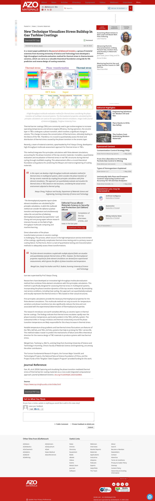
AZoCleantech (27, 449)
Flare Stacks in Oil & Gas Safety (122, 124)
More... (129, 2)
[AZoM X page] (48, 10)
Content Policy (116, 468)
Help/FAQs (94, 468)
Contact (113, 455)
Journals (72, 468)
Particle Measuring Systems (110, 153)
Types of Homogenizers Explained (110, 168)
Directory (72, 2)
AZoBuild (26, 455)
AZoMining (26, 457)
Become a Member (117, 449)
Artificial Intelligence (113, 195)
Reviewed (89, 40)
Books (71, 455)
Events (71, 463)
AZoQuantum (49, 447)
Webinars (93, 444)
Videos (71, 460)
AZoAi (47, 449)
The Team (93, 471)
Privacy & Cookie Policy (119, 463)
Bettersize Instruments (108, 164)
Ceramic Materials (43, 26)
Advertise (114, 457)
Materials (93, 452)
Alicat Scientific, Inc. (107, 183)
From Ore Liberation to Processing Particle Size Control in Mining (113, 160)
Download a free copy (76, 227)
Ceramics (53, 121)
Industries (93, 457)
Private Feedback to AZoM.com (83, 424)
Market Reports (95, 449)
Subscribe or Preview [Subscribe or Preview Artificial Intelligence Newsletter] (112, 197)
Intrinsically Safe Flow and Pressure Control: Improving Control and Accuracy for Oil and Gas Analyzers (114, 178)
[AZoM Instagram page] (50, 10)
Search (113, 447)
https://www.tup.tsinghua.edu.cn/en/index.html (42, 384)
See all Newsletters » (104, 225)
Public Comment (62, 424)
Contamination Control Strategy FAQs (111, 150)
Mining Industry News (114, 215)
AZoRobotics (27, 447)
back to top (124, 478)
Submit (90, 427)
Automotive (110, 205)
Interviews (93, 447)
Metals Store (73, 465)
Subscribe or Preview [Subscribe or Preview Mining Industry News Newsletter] (112, 217)
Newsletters (115, 452)
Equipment (73, 452)
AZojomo (93, 460)
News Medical (50, 452)
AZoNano (26, 444)
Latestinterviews (102, 27)
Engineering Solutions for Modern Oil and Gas (122, 112)
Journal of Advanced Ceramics (64, 51)
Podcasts (93, 463)
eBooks (71, 457)
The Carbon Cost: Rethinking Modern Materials (120, 136)
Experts (92, 465)
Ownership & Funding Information (118, 472)
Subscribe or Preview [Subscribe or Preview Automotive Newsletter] (112, 207)
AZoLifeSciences (50, 455)
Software (72, 471)
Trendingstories (126, 27)
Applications (94, 455)
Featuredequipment (114, 27)
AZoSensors (49, 444)
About (113, 444)
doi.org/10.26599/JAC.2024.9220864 (68, 375)
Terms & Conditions (118, 460)
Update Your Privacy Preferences (38, 498)
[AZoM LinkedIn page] (42, 10)
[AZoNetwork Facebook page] (45, 10)
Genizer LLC (104, 171)
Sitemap (114, 465)
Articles (72, 447)
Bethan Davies (38, 46)
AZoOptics (26, 452)
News (34, 26)
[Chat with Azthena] (150, 497)
